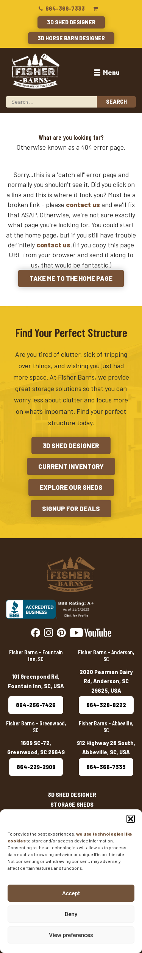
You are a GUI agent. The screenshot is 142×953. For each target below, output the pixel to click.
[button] (130, 819)
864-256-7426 (36, 705)
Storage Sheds (72, 804)
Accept (71, 893)
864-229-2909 (36, 767)
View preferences (71, 935)
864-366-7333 (61, 8)
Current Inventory (71, 466)
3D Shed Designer (71, 22)
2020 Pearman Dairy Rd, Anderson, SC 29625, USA (106, 681)
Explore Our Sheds (71, 487)
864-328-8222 (106, 705)
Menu (106, 72)
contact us (83, 204)
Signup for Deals (71, 508)
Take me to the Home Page (71, 278)
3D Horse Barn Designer (71, 38)
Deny (71, 914)
